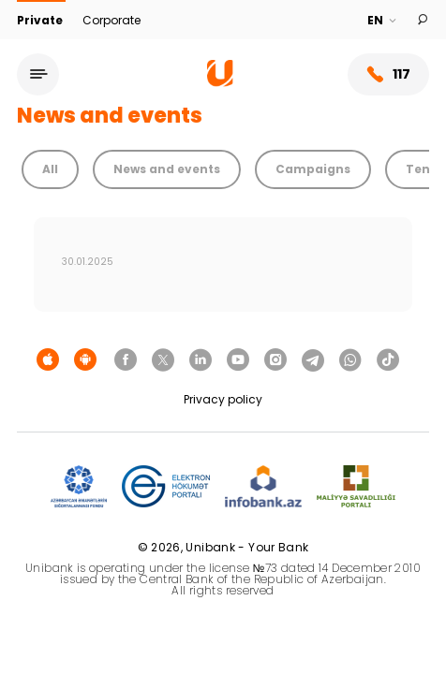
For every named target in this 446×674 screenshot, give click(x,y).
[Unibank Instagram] (275, 360)
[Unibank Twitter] (163, 360)
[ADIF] (79, 487)
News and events (166, 169)
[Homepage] (220, 82)
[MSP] (356, 487)
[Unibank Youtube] (238, 360)
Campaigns (312, 169)
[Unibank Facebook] (125, 360)
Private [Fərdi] (41, 20)
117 (388, 74)
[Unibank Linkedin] (200, 360)
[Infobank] (264, 487)
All (50, 169)
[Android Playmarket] (85, 360)
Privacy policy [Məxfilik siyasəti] (223, 399)
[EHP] (166, 487)
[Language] (382, 20)
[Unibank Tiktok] (388, 360)
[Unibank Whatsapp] (350, 360)
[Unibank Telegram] (313, 360)
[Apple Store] (48, 360)
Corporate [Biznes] (111, 20)
